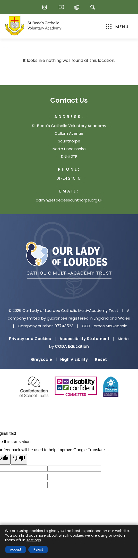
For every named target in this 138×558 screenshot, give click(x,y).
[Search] (92, 7)
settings (34, 540)
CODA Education (72, 346)
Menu (117, 27)
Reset (101, 359)
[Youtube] (61, 7)
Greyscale (44, 359)
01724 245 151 (69, 178)
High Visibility (75, 359)
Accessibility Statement (84, 338)
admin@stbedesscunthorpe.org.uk (69, 200)
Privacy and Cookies (30, 338)
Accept (15, 549)
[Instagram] (46, 7)
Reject (38, 549)
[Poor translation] (19, 459)
